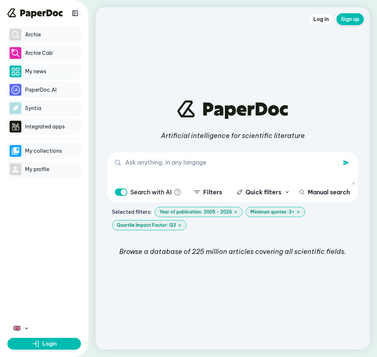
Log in (321, 19)
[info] (177, 192)
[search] (346, 163)
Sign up (350, 19)
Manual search (324, 192)
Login (44, 343)
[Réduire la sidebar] (75, 13)
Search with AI (151, 192)
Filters (208, 192)
